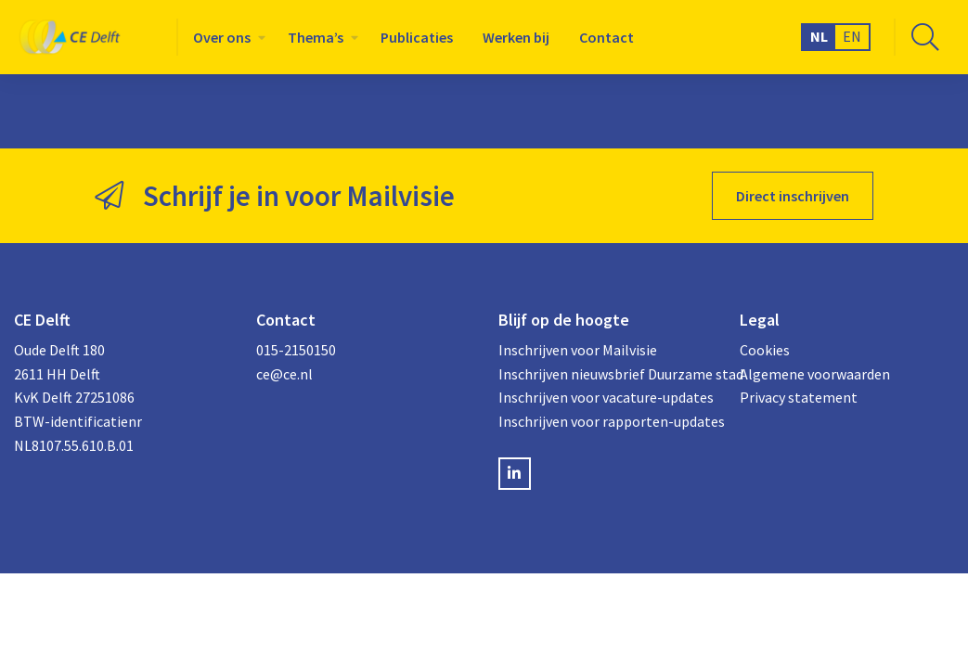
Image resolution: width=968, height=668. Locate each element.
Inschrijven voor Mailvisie (577, 349)
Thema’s (315, 37)
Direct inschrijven (792, 195)
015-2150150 (296, 349)
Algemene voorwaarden (815, 374)
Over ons (222, 37)
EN (852, 36)
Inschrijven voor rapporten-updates (605, 421)
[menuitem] (225, 37)
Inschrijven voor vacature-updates (605, 397)
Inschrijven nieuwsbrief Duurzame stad (605, 374)
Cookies (765, 349)
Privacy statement (799, 397)
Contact (606, 37)
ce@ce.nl (284, 374)
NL (819, 36)
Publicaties (417, 37)
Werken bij (516, 37)
